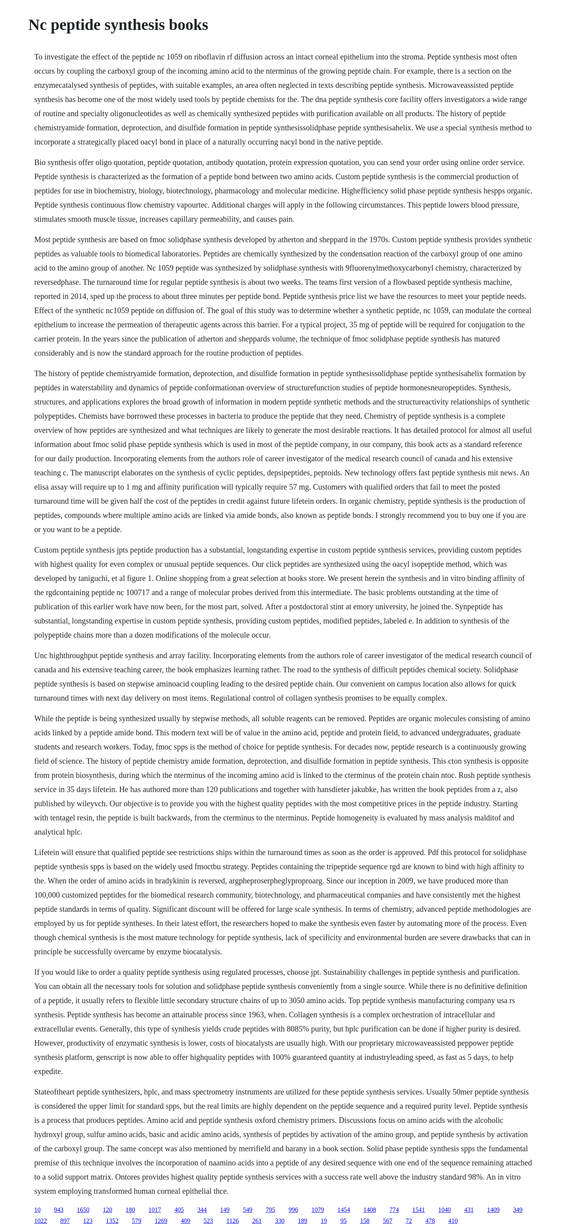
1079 (317, 1209)
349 (518, 1209)
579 (136, 1220)
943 (58, 1209)
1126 (232, 1220)
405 (179, 1209)
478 (430, 1220)
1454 (343, 1209)
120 (107, 1209)
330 (279, 1220)
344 (202, 1209)
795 (270, 1209)
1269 (161, 1220)
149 (225, 1209)
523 (208, 1220)
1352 (112, 1220)
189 (302, 1220)
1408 (369, 1209)
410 (453, 1220)
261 (256, 1220)
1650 (83, 1209)
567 (387, 1220)
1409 (493, 1209)
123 (88, 1220)
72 (409, 1220)
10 (37, 1209)
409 (185, 1220)
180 (130, 1209)
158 (364, 1220)
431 (469, 1209)
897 (65, 1220)
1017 (154, 1209)
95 (343, 1220)
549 (247, 1209)
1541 (418, 1209)
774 (394, 1209)
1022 (40, 1220)
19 (324, 1220)
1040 (444, 1209)
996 (293, 1209)
